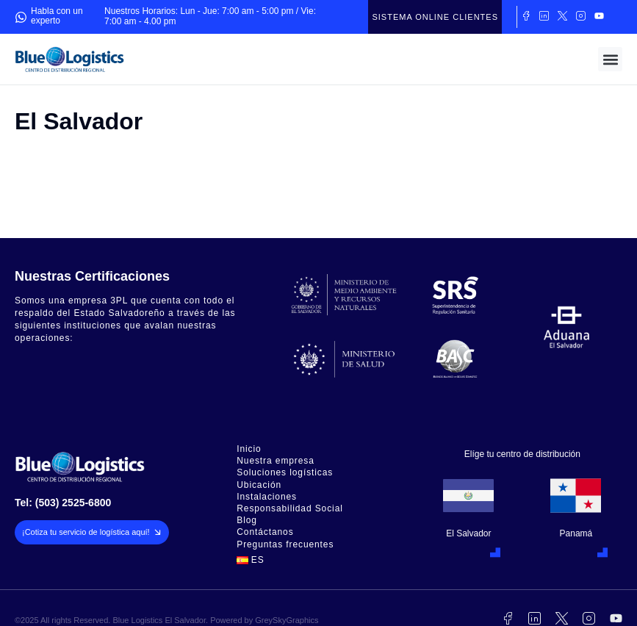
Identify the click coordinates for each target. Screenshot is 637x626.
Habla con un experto (57, 16)
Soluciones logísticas (285, 472)
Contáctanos (265, 532)
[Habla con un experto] (21, 17)
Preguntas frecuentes (285, 544)
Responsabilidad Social (290, 508)
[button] (610, 59)
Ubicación (259, 485)
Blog (247, 520)
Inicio (249, 449)
